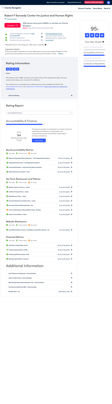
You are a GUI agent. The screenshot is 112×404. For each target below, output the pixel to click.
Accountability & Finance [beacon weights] (14, 86)
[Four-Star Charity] (94, 42)
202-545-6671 (50, 40)
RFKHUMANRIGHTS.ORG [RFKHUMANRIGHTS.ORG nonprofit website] (54, 34)
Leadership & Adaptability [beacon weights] (34, 86)
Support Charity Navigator (94, 2)
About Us (107, 8)
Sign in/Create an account (55, 2)
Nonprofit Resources (74, 2)
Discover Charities (84, 8)
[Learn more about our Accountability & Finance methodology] (39, 140)
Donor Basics (97, 8)
